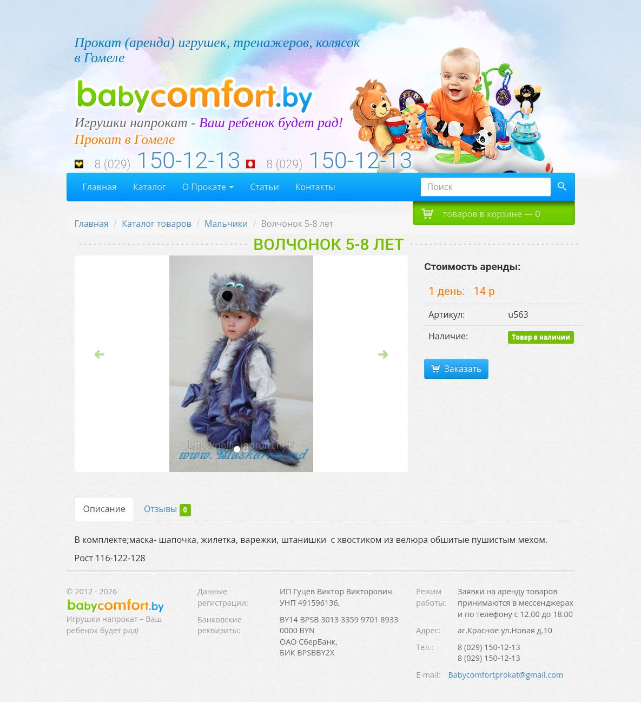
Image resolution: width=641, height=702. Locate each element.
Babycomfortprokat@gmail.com (506, 675)
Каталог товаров (156, 223)
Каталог (149, 187)
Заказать (456, 369)
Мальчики (226, 223)
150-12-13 (188, 160)
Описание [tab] (104, 509)
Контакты (315, 187)
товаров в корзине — (480, 213)
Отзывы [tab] (167, 509)
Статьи (264, 187)
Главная (100, 187)
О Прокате (208, 187)
